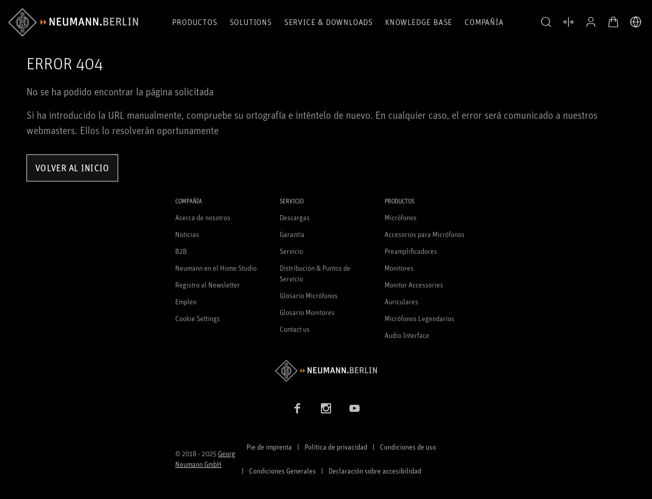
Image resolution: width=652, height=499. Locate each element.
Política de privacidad (336, 446)
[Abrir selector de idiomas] (636, 22)
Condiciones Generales (282, 470)
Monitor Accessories (414, 284)
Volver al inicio (72, 167)
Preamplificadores (411, 251)
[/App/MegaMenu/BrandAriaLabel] (73, 22)
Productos (194, 22)
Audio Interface (407, 335)
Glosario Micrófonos (309, 295)
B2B (181, 251)
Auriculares (401, 301)
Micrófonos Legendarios (419, 318)
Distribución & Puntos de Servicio (315, 273)
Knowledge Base (418, 22)
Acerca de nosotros (202, 217)
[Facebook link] (297, 408)
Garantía (292, 234)
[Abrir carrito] (613, 22)
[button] (546, 22)
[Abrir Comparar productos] (568, 22)
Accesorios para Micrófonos (425, 234)
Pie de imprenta (269, 446)
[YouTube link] (354, 408)
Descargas (295, 217)
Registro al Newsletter (207, 284)
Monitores (399, 268)
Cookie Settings (197, 318)
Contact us (295, 329)
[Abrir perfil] (591, 22)
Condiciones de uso (408, 446)
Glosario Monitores (307, 312)
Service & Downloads (328, 22)
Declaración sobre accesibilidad (375, 470)
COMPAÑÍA (484, 22)
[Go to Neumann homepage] (326, 371)
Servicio (291, 251)
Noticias (187, 234)
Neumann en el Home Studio (216, 268)
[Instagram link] (326, 408)
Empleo (186, 301)
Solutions (251, 22)
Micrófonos (401, 217)
